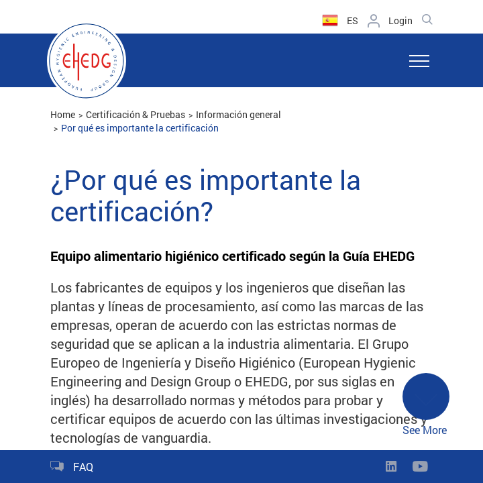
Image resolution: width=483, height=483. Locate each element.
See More (425, 405)
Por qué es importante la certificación (140, 127)
